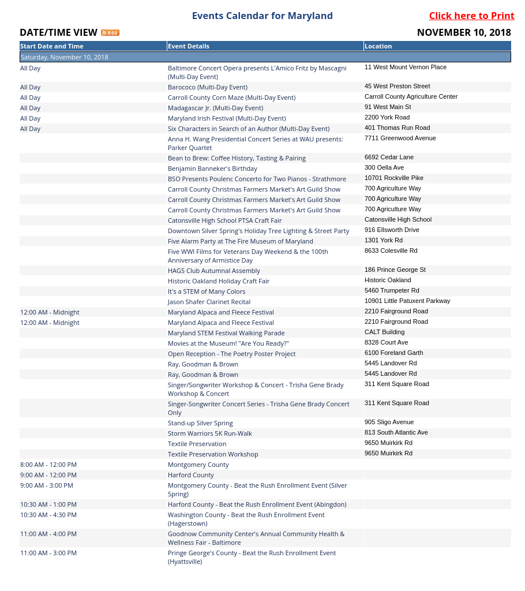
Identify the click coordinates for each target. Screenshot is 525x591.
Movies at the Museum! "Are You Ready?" (228, 343)
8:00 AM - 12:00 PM (48, 464)
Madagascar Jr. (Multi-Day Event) (215, 107)
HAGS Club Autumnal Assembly (214, 270)
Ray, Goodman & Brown (203, 364)
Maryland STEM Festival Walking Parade (226, 332)
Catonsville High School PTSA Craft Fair (225, 220)
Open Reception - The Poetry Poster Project (231, 353)
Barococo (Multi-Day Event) (207, 87)
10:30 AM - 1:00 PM (48, 504)
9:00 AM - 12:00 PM (48, 474)
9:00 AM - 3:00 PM (46, 485)
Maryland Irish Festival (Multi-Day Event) (227, 118)
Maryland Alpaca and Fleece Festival (221, 312)
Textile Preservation (197, 443)
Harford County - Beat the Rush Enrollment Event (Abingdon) (257, 504)
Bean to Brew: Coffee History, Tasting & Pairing (237, 158)
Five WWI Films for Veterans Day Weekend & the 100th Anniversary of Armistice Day (248, 255)
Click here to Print (472, 15)
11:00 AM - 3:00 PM (48, 552)
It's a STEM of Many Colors (206, 291)
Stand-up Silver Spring (200, 422)
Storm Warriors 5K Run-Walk (210, 433)
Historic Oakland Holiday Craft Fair (218, 280)
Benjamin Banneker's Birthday (212, 168)
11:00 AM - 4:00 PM (48, 533)
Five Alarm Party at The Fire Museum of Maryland (240, 241)
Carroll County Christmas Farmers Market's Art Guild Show (254, 189)
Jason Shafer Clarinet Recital (209, 301)
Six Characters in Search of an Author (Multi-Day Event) (248, 128)
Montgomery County (198, 464)
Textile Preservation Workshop (213, 454)
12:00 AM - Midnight (50, 312)
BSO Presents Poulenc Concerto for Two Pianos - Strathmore (257, 178)
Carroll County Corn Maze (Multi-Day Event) (231, 97)
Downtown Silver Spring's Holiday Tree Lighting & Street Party (258, 230)
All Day (30, 67)
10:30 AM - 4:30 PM (48, 514)
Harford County (191, 474)
